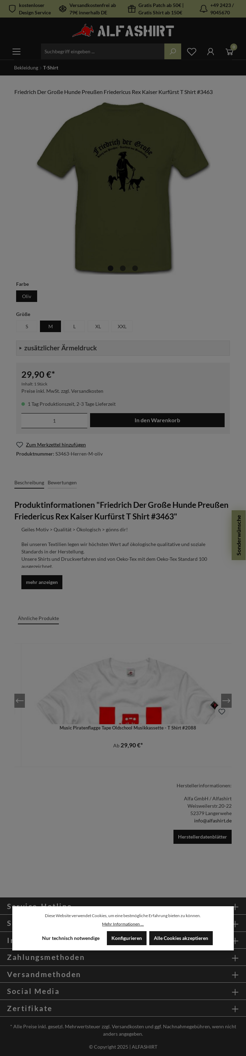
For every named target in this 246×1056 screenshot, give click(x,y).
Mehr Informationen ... (123, 924)
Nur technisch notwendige (71, 938)
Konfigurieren (126, 938)
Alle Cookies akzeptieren (181, 938)
